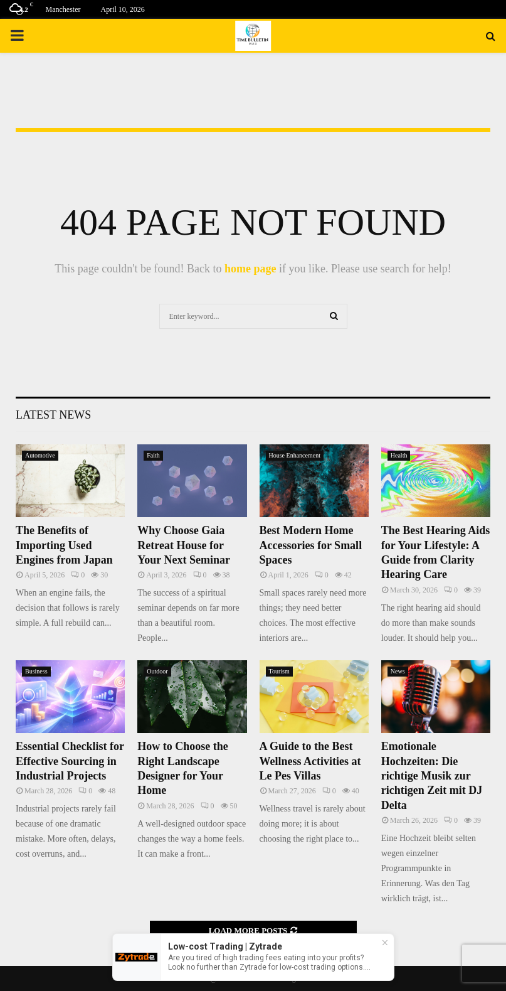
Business (36, 671)
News (398, 671)
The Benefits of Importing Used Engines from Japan (64, 545)
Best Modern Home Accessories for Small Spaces (311, 545)
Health (399, 455)
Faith (153, 455)
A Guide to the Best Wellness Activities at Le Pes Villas (310, 761)
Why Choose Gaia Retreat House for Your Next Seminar (183, 545)
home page (250, 268)
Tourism (279, 671)
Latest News (53, 415)
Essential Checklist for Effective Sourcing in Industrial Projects (70, 761)
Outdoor (157, 671)
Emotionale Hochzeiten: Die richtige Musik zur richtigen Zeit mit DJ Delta (431, 776)
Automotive (40, 455)
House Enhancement (294, 455)
